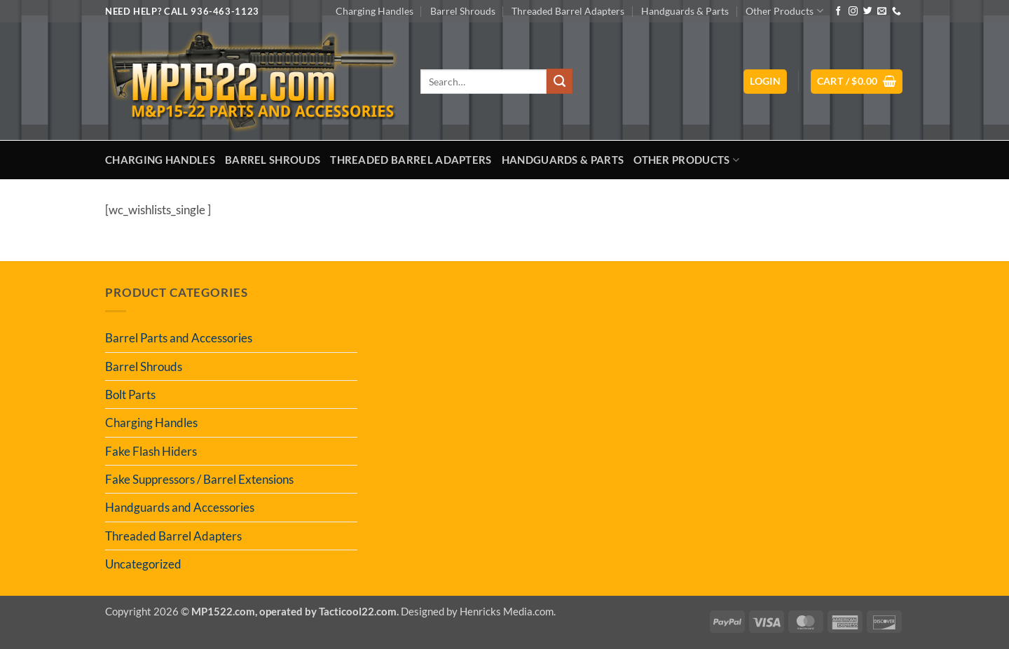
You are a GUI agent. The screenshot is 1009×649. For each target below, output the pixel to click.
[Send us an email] (881, 11)
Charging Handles (374, 11)
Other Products (784, 11)
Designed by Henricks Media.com (477, 611)
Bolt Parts (130, 394)
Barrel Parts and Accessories (178, 337)
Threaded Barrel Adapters (568, 11)
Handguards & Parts (685, 11)
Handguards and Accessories (179, 507)
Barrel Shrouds (462, 11)
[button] (765, 81)
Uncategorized (143, 564)
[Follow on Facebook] (838, 11)
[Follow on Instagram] (853, 11)
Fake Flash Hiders (151, 451)
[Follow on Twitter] (867, 11)
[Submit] (559, 81)
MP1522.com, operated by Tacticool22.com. (295, 611)
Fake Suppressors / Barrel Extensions (199, 479)
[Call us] (896, 11)
